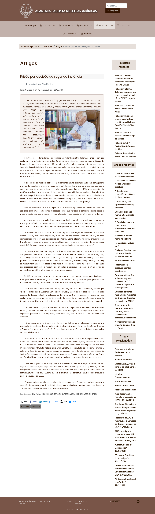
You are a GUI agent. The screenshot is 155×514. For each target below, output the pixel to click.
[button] (23, 401)
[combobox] (116, 5)
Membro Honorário (123, 359)
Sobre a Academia (123, 381)
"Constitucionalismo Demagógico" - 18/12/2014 (123, 447)
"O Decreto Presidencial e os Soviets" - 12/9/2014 (125, 482)
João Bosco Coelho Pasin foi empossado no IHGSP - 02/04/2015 (125, 397)
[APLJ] (59, 10)
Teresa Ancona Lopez (124, 385)
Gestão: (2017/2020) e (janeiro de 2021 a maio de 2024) (125, 366)
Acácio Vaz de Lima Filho (125, 389)
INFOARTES (116, 501)
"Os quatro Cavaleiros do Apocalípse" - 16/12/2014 (124, 458)
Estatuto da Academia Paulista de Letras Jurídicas (124, 352)
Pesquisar (112, 10)
